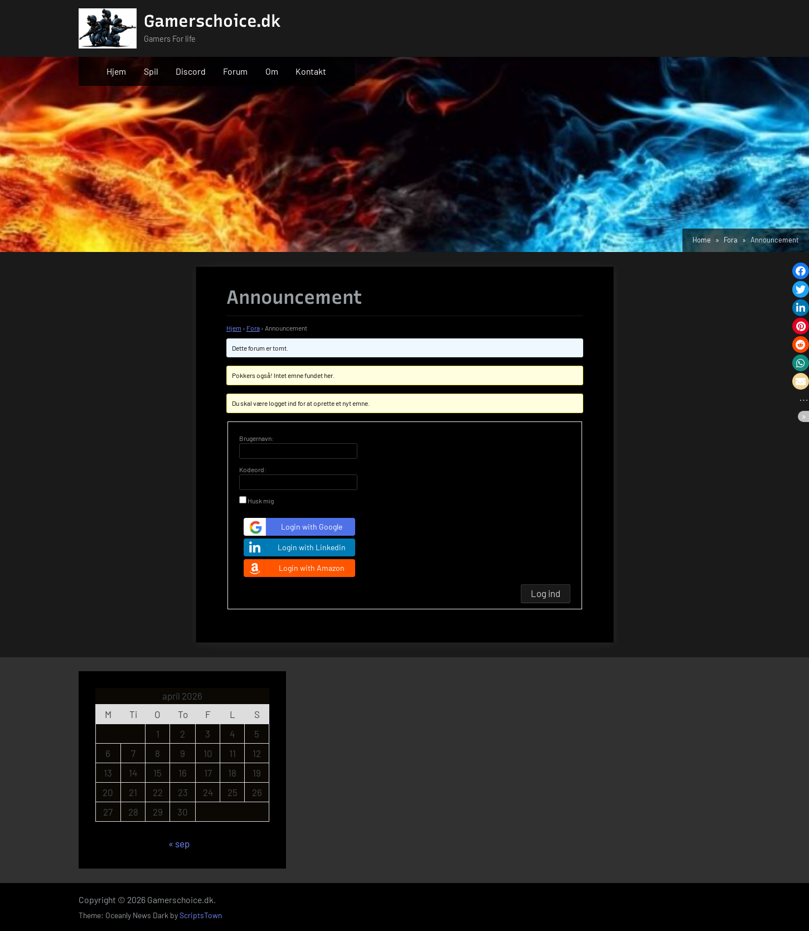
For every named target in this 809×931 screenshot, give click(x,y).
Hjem (116, 71)
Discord (191, 71)
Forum (235, 71)
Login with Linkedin (296, 547)
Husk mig (261, 501)
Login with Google (294, 527)
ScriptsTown (201, 915)
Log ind (545, 593)
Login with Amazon (295, 568)
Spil (151, 71)
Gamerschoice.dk (212, 21)
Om (271, 71)
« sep (179, 843)
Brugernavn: (256, 438)
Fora (253, 328)
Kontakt (310, 71)
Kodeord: (253, 469)
